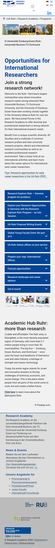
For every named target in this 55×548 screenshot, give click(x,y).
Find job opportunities (19, 268)
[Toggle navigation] (32, 8)
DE (51, 1)
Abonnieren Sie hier (16, 457)
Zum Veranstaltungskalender (21, 464)
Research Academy (28, 18)
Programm (45, 18)
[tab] (27, 195)
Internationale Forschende (25, 493)
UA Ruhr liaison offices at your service (27, 244)
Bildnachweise (26, 543)
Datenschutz (11, 543)
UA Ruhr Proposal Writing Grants (25, 224)
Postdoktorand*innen (23, 486)
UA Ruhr (11, 18)
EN (51, 5)
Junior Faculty (19, 489)
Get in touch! (14, 289)
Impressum (40, 540)
